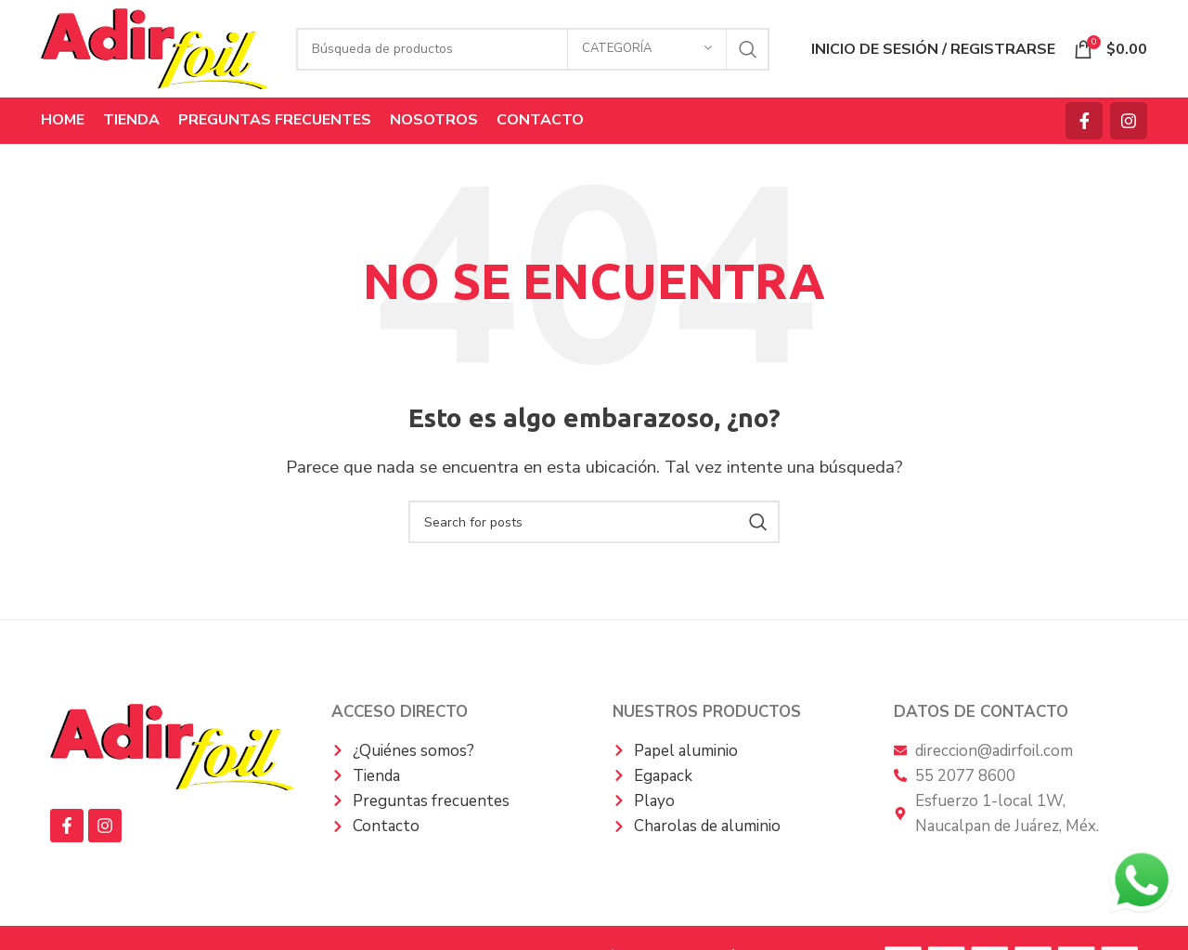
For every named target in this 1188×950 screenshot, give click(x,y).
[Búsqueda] (532, 49)
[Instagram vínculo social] (1128, 120)
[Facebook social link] (1084, 120)
